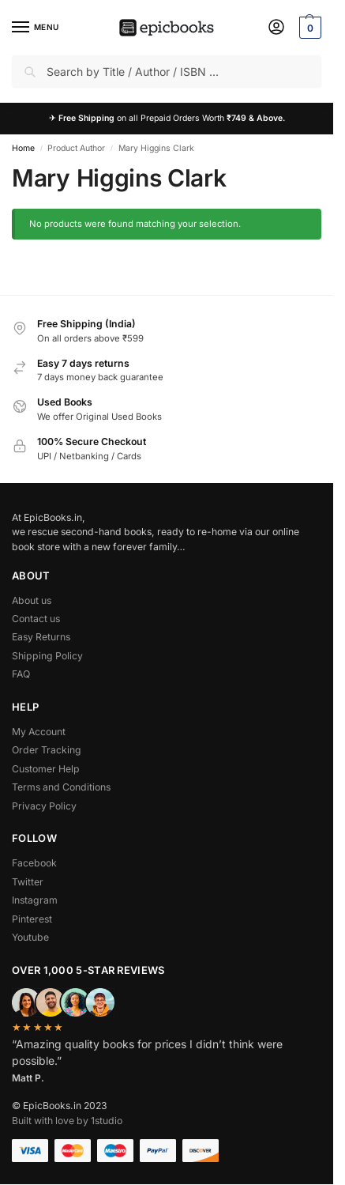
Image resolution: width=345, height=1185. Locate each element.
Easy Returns (41, 637)
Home (23, 148)
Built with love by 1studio (67, 1121)
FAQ (21, 674)
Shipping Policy (47, 656)
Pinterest (32, 919)
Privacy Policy (44, 806)
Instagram (35, 900)
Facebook (34, 863)
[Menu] (35, 28)
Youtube (30, 937)
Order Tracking (46, 750)
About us (31, 600)
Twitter (27, 882)
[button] (308, 28)
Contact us (36, 619)
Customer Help (46, 769)
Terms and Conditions (61, 787)
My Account (39, 732)
